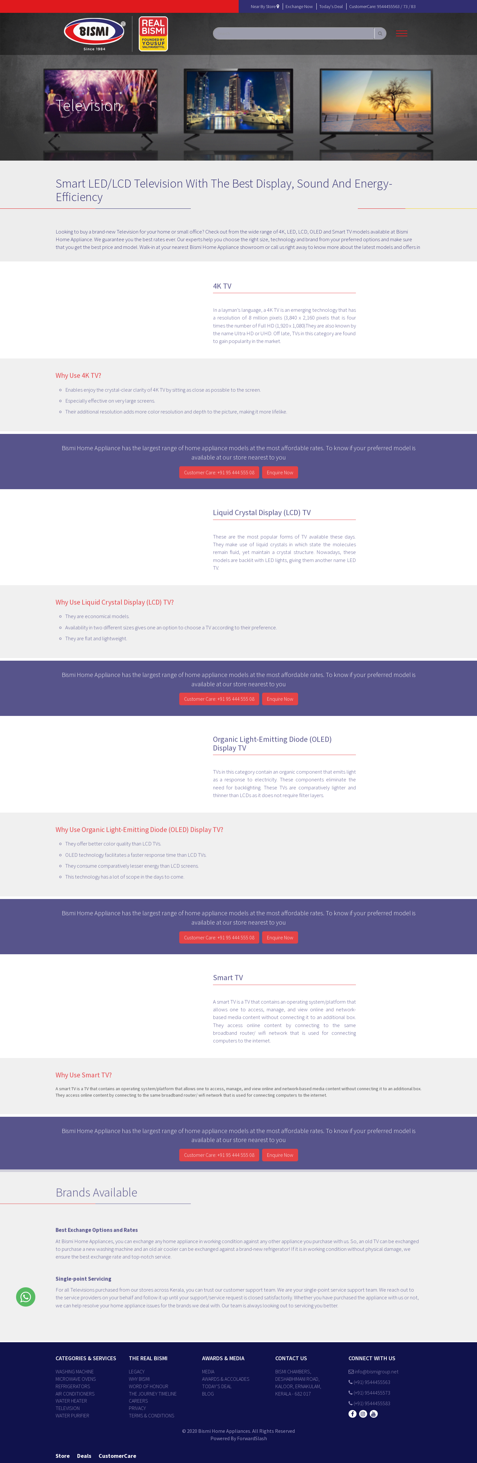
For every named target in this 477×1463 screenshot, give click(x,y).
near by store (265, 6)
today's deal (331, 6)
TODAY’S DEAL (217, 1386)
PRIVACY (137, 1408)
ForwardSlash (252, 1438)
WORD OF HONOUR (148, 1386)
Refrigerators (73, 1386)
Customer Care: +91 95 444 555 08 (219, 476)
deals (84, 1455)
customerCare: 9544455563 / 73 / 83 (382, 6)
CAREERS (138, 1400)
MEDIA (208, 1371)
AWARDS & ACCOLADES (226, 1379)
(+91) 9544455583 (369, 1403)
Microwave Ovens (76, 1379)
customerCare (117, 1455)
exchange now (299, 6)
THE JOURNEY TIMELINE (153, 1393)
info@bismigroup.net (373, 1371)
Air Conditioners (75, 1393)
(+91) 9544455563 (369, 1382)
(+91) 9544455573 (369, 1392)
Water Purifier (72, 1415)
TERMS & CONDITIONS (151, 1415)
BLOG (208, 1393)
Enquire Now (280, 476)
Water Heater (71, 1400)
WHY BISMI (139, 1379)
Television (68, 1408)
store (63, 1455)
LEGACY (137, 1371)
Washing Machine (75, 1371)
